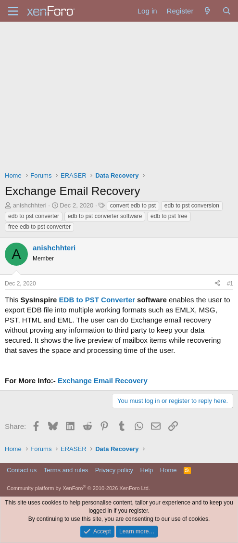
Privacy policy (114, 470)
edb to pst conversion (191, 205)
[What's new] (207, 11)
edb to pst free (169, 216)
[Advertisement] (119, 93)
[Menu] (13, 11)
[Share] (217, 283)
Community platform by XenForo (78, 488)
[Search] (226, 11)
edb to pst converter (33, 216)
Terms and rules (66, 470)
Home (168, 470)
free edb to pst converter (39, 226)
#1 (230, 283)
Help (146, 470)
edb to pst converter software (105, 216)
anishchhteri (30, 205)
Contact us (22, 470)
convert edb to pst (133, 205)
